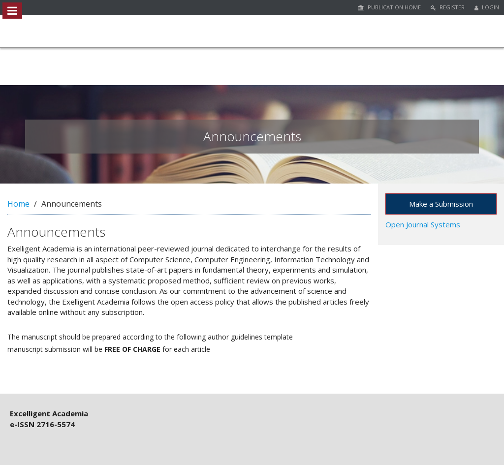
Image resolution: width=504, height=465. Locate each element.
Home (18, 203)
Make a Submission (441, 204)
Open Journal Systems (422, 224)
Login (486, 7)
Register (448, 7)
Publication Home (389, 7)
